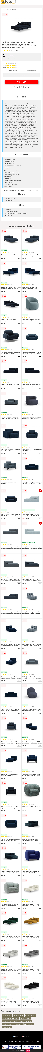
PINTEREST (26, 1036)
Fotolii (4, 9)
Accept (28, 1050)
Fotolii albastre (7, 1015)
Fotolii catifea (18, 1024)
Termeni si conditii (7, 1041)
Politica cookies (35, 1041)
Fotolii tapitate (7, 1027)
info (19, 258)
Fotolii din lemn (7, 1024)
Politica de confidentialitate (22, 1041)
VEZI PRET (21, 82)
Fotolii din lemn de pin (9, 1021)
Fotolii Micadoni (12, 9)
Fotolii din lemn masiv (24, 1021)
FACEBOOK (17, 1036)
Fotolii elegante (28, 1024)
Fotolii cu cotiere (25, 1018)
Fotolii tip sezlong (30, 1015)
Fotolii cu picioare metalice (10, 1018)
